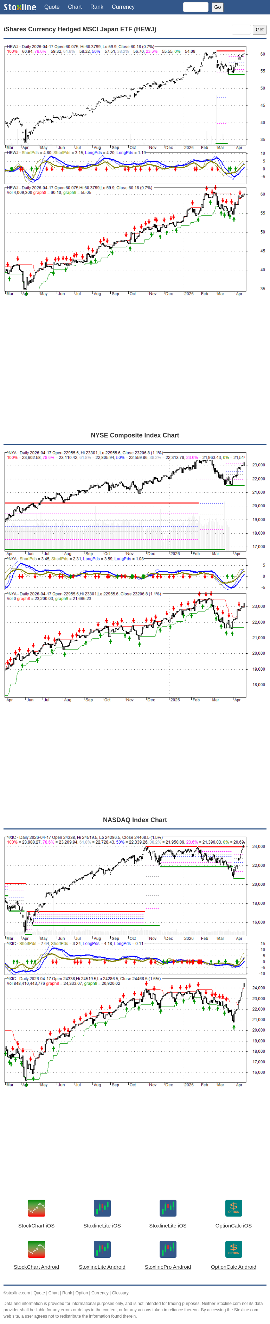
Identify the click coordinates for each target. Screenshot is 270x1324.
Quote (52, 7)
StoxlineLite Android (102, 1267)
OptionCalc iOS (234, 1226)
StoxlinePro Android (168, 1267)
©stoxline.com (17, 1293)
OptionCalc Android (233, 1267)
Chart (75, 7)
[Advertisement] (135, 372)
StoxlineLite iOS (102, 1226)
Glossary (120, 1293)
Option (82, 1293)
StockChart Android (36, 1267)
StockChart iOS (36, 1226)
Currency (123, 7)
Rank (96, 7)
